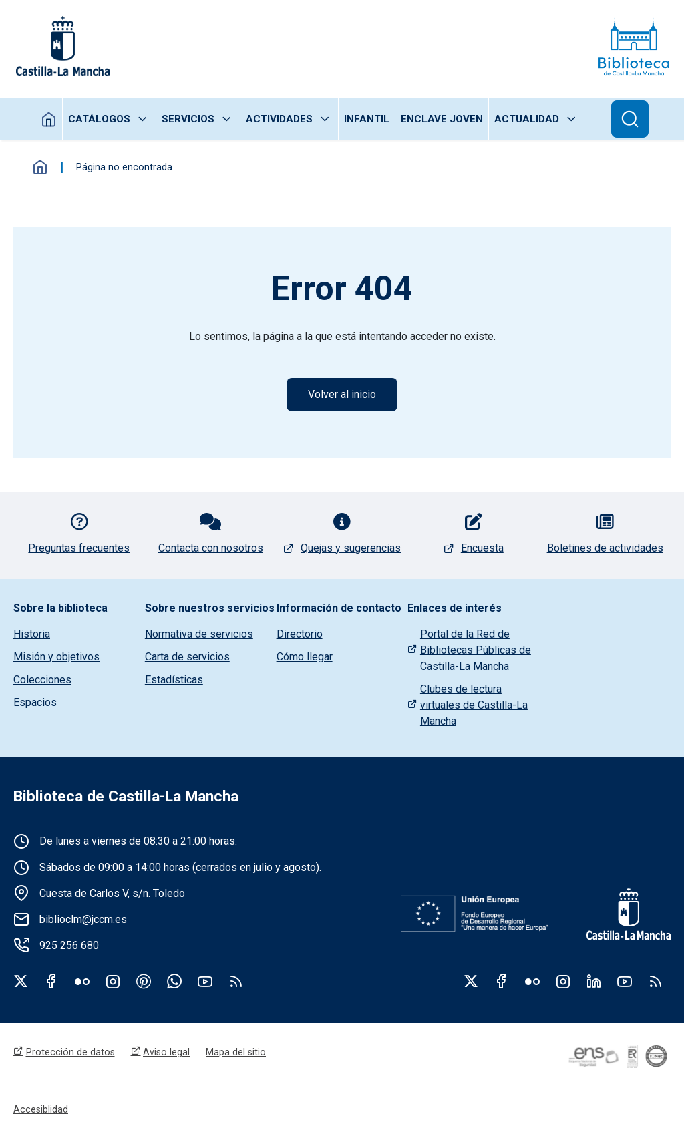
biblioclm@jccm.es (83, 919)
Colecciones (42, 679)
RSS (655, 981)
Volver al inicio (342, 394)
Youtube (205, 981)
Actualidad (526, 119)
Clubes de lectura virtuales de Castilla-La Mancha (474, 705)
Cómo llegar (305, 656)
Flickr (82, 981)
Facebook (51, 981)
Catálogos (99, 119)
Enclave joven (442, 119)
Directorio (300, 634)
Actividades (279, 119)
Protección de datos (70, 1052)
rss (235, 981)
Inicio (49, 119)
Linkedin (593, 981)
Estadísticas (174, 679)
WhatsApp (174, 981)
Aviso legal (166, 1052)
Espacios (35, 702)
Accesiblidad (40, 1109)
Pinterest (143, 981)
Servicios (188, 119)
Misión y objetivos (56, 656)
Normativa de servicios (199, 634)
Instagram (113, 981)
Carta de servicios (187, 656)
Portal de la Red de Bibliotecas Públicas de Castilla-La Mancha (475, 650)
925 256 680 (69, 945)
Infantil (366, 119)
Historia (31, 634)
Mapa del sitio (236, 1052)
